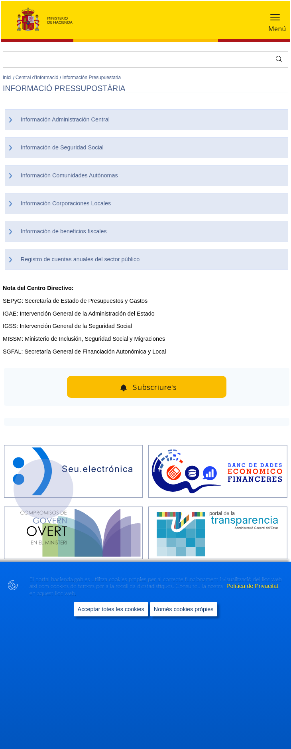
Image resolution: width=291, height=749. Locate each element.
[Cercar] (145, 60)
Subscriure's (155, 387)
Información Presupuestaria (91, 77)
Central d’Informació (38, 77)
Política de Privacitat (252, 586)
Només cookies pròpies (184, 609)
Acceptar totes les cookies (111, 609)
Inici (8, 77)
